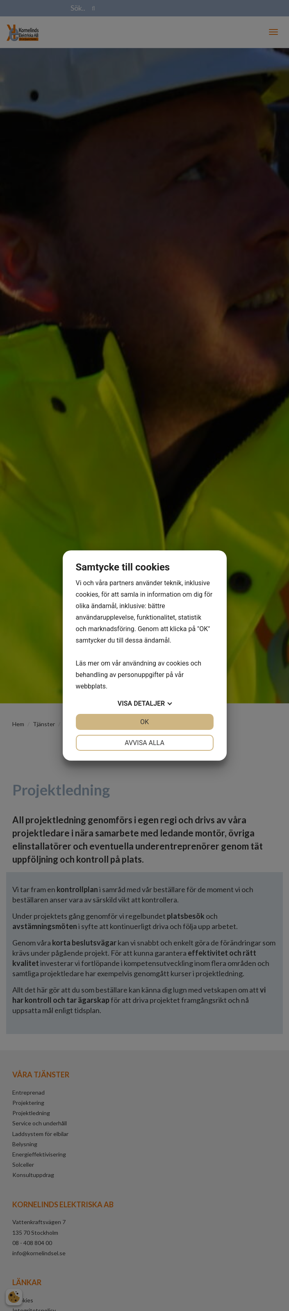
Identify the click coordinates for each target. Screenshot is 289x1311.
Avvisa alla (144, 743)
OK (144, 722)
